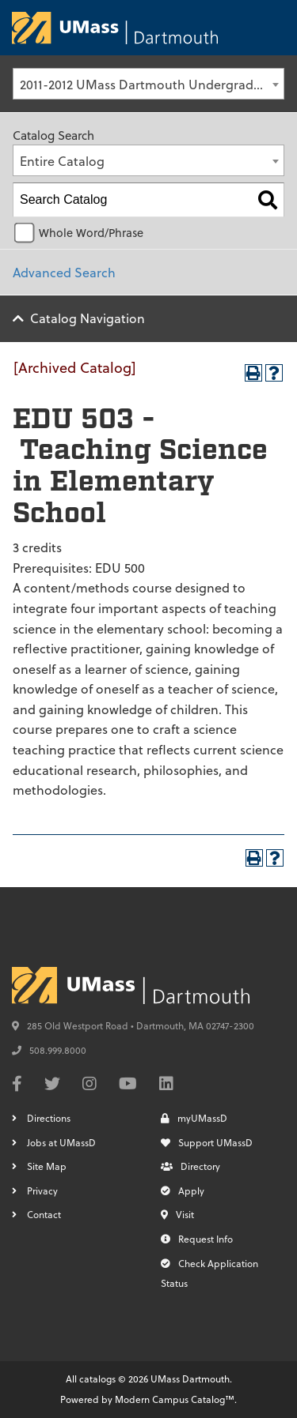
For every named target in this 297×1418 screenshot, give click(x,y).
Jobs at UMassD (61, 1142)
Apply (182, 1190)
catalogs (97, 1378)
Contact (44, 1214)
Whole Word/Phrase (91, 232)
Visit (177, 1214)
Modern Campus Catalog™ (174, 1399)
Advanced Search (64, 272)
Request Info (197, 1239)
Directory (190, 1166)
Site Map (47, 1166)
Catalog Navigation (87, 318)
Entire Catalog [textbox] (62, 161)
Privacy (42, 1190)
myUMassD (194, 1118)
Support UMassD (207, 1142)
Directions (48, 1118)
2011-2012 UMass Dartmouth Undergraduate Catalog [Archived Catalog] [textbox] (152, 84)
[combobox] (148, 84)
